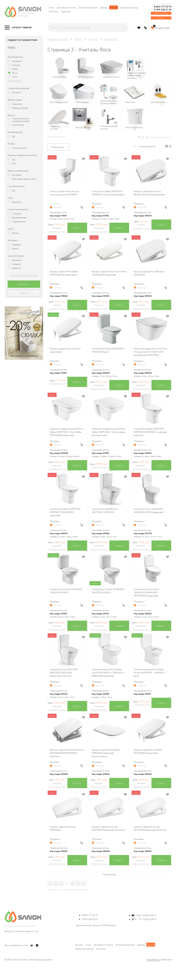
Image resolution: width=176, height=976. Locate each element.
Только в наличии (147, 146)
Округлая (17, 104)
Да (13, 136)
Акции (113, 7)
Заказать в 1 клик (57, 231)
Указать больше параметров (24, 275)
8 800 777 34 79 (162, 6)
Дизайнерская (19, 217)
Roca (11, 47)
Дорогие (16, 268)
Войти (161, 18)
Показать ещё (109, 874)
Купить (77, 227)
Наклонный (18, 124)
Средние (16, 264)
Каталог (79, 944)
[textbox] (91, 27)
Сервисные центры (128, 7)
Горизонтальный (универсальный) (21, 119)
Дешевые (16, 260)
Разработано (153, 959)
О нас (51, 7)
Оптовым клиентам (88, 7)
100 (147, 137)
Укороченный (19, 147)
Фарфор (16, 244)
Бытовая (16, 175)
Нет (14, 163)
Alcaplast (17, 61)
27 (139, 137)
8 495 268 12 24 (162, 9)
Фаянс (15, 248)
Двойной (16, 202)
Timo (14, 76)
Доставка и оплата (66, 7)
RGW (14, 69)
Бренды (104, 7)
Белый (15, 233)
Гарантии (65, 11)
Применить (24, 284)
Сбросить (24, 292)
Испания (16, 92)
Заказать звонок (161, 13)
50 (143, 137)
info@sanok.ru (149, 915)
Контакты (53, 11)
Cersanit (16, 65)
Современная (19, 221)
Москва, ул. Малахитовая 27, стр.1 (21, 931)
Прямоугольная (20, 108)
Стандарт (17, 213)
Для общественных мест (24, 178)
